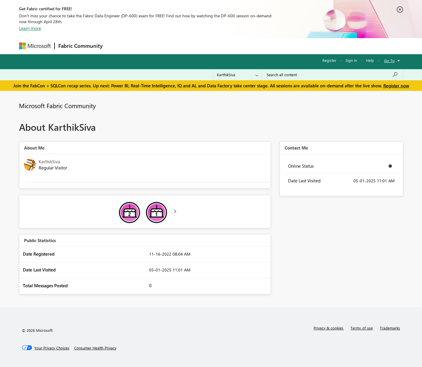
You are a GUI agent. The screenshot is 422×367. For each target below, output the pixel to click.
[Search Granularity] (237, 74)
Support (265, 45)
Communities (192, 45)
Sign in (351, 60)
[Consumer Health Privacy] (95, 348)
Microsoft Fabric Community (57, 105)
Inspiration (142, 45)
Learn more (30, 28)
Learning (240, 45)
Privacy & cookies (328, 327)
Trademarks (390, 327)
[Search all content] (332, 74)
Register (329, 60)
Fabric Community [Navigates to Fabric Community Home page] (80, 45)
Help (370, 60)
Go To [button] (389, 60)
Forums (116, 45)
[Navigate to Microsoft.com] (35, 46)
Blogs (218, 45)
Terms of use (361, 327)
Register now (396, 86)
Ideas (165, 45)
